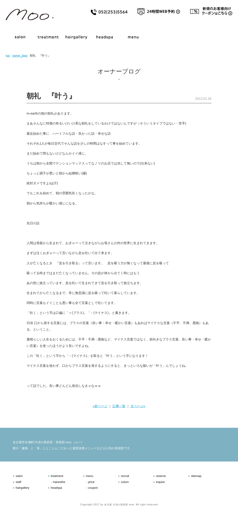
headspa (56, 487)
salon (19, 476)
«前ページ (100, 406)
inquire (160, 482)
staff (18, 482)
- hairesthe (58, 482)
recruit (125, 476)
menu (89, 476)
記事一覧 (119, 406)
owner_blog (19, 55)
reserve (161, 476)
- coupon (92, 487)
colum (125, 482)
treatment (57, 476)
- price (90, 482)
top (8, 55)
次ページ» (138, 406)
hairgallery (22, 487)
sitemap (196, 476)
